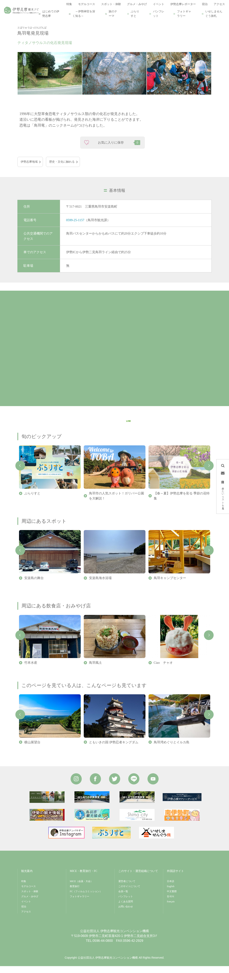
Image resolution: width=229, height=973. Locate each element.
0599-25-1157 (75, 226)
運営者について (126, 888)
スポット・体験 (44, 22)
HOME (25, 22)
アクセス (26, 918)
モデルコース (28, 893)
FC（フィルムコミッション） (86, 898)
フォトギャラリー (184, 13)
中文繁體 (172, 898)
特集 (23, 888)
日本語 (170, 888)
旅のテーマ (113, 13)
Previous (20, 472)
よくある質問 (125, 908)
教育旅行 (75, 893)
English (170, 893)
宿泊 (23, 913)
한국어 (170, 903)
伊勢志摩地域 (29, 168)
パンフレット (158, 13)
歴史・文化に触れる (62, 168)
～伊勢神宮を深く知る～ (83, 13)
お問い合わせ (125, 913)
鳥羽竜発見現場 (67, 22)
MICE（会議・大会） (81, 888)
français (171, 908)
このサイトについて (129, 893)
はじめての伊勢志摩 (50, 13)
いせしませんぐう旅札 (213, 13)
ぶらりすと (135, 13)
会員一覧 (123, 898)
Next (209, 472)
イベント (26, 908)
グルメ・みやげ (29, 903)
